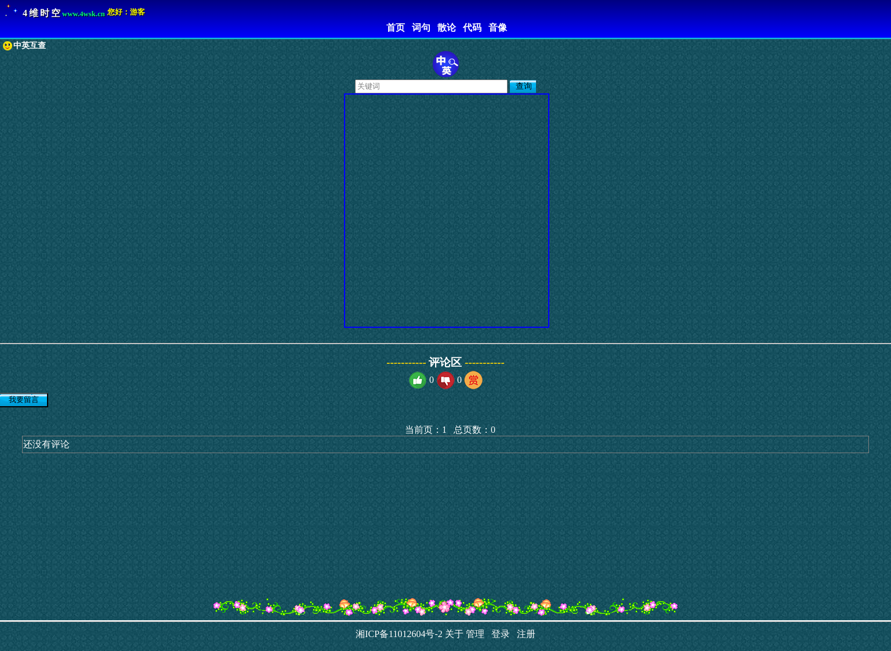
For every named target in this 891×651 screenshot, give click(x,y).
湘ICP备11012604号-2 (399, 634)
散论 (444, 27)
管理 (475, 634)
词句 (418, 27)
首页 (393, 27)
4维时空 (42, 13)
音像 (495, 27)
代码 (469, 27)
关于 (454, 634)
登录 (498, 634)
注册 (523, 634)
